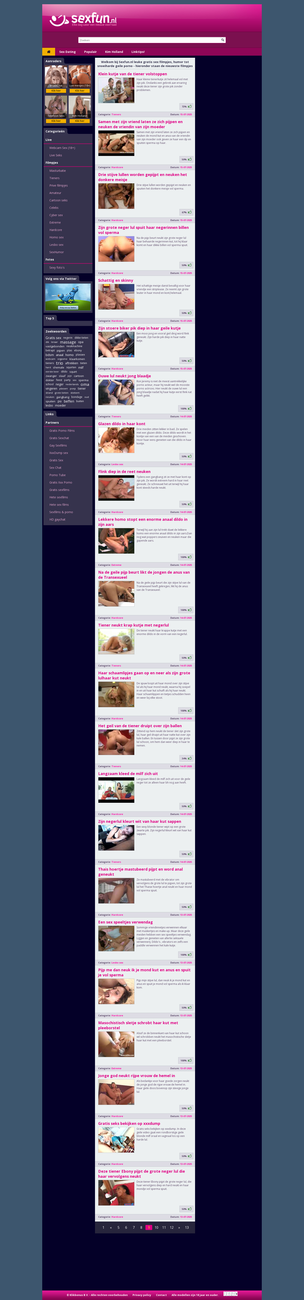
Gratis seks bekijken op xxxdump (129, 1123)
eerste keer (52, 371)
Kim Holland (114, 52)
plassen (63, 388)
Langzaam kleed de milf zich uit (128, 773)
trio (59, 363)
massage (68, 342)
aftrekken (71, 363)
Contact (161, 1295)
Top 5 (50, 318)
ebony (78, 350)
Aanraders (53, 61)
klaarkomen (77, 359)
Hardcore (55, 230)
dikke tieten (81, 337)
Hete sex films (59, 505)
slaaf (62, 376)
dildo (64, 371)
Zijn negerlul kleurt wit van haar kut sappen (139, 821)
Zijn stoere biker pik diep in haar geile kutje (139, 328)
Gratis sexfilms (59, 490)
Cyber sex (56, 215)
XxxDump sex (58, 453)
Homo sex (56, 237)
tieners (50, 363)
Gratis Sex (56, 460)
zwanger (51, 376)
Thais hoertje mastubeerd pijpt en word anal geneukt (140, 872)
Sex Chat (55, 468)
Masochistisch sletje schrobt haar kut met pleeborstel (138, 1025)
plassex (80, 354)
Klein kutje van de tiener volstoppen (132, 73)
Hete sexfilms (58, 497)
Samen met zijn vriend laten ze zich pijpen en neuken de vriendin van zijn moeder (140, 124)
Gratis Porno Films (62, 431)
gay (59, 401)
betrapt (50, 350)
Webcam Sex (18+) (62, 148)
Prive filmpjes (58, 185)
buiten (80, 401)
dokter (50, 380)
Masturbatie (57, 171)
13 (187, 1227)
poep (73, 388)
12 (172, 1227)
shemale (58, 367)
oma (85, 384)
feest (59, 380)
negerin (67, 337)
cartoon (79, 376)
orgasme (62, 358)
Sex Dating (67, 52)
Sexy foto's (57, 267)
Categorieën (55, 131)
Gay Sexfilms (58, 445)
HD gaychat (57, 519)
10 (156, 1227)
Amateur (55, 193)
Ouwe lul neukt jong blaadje (124, 375)
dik (47, 342)
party (67, 380)
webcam (50, 358)
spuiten (50, 401)
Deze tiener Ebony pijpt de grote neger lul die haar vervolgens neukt (141, 1174)
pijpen (61, 350)
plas (69, 350)
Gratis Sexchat (59, 438)
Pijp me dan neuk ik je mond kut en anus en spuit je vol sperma (144, 972)
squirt (73, 372)
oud (86, 397)
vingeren (51, 388)
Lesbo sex (56, 245)
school (50, 384)
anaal (59, 355)
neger (60, 384)
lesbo (49, 405)
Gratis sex (53, 338)
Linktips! (138, 52)
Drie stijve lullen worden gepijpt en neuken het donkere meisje (142, 177)
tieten (83, 363)
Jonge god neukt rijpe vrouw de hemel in (136, 1075)
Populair (90, 52)
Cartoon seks (58, 200)
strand (49, 392)
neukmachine (74, 346)
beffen (69, 401)
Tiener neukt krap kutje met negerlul (133, 625)
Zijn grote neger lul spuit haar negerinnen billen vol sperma (143, 230)
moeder (60, 405)
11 (164, 1227)
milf (80, 367)
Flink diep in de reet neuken (124, 471)
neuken (50, 397)
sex (74, 380)
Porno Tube (57, 475)
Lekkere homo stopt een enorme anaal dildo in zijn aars (142, 522)
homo (69, 355)
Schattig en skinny (115, 280)
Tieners (54, 178)
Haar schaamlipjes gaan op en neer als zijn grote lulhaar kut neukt (144, 675)
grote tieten (61, 392)
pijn (70, 375)
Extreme (55, 222)
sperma (83, 380)
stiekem (75, 392)
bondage (76, 397)
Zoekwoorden (56, 331)
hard (48, 367)
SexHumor (56, 252)
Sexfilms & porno (61, 512)
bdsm (50, 355)
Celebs (53, 208)
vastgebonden (55, 346)
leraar (54, 342)
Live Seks (55, 155)
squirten (71, 367)
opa (80, 342)
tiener (82, 388)
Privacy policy (142, 1295)
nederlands (72, 384)
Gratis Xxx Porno (60, 482)
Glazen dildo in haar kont (121, 423)
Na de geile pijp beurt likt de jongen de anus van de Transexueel (144, 575)
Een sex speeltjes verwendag (125, 922)
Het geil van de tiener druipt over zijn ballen (140, 725)
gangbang (62, 397)
